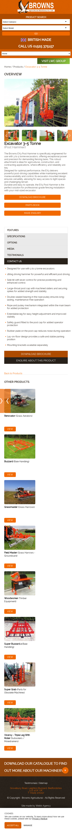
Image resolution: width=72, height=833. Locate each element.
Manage (28, 825)
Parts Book (33, 205)
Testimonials (30, 783)
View (10, 429)
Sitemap (43, 783)
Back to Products (13, 373)
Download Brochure (32, 197)
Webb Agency (43, 805)
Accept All (13, 825)
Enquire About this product (36, 360)
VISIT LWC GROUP (54, 61)
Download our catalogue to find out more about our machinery (36, 768)
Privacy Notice (39, 818)
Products (18, 66)
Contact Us (14, 261)
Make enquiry (32, 213)
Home (7, 66)
